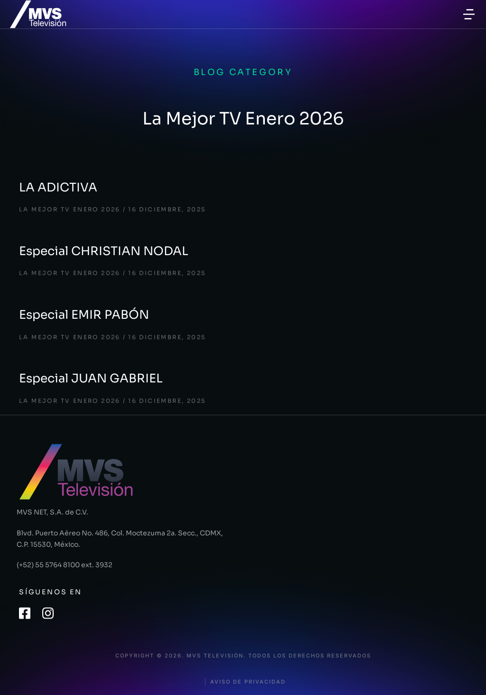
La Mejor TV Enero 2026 (70, 209)
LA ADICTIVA (58, 187)
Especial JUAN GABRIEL (91, 378)
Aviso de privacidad (248, 682)
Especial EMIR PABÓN (84, 314)
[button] (469, 14)
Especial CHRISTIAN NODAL (103, 251)
